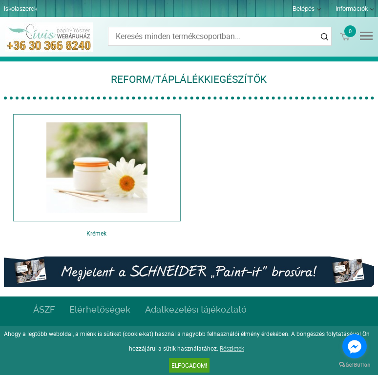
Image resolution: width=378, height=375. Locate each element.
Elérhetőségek (99, 309)
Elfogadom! (189, 365)
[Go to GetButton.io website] (354, 365)
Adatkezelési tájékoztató (196, 309)
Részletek (232, 348)
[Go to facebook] (354, 346)
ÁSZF (44, 309)
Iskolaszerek (20, 8)
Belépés (304, 8)
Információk (352, 8)
